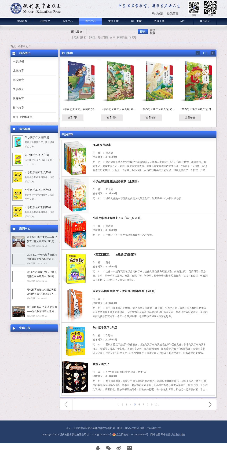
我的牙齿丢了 (101, 364)
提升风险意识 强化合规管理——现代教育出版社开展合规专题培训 (42, 310)
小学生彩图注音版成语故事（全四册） (116, 181)
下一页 (210, 404)
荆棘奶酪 (122, 37)
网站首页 (22, 21)
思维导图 (103, 37)
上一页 (66, 404)
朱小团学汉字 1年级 (105, 327)
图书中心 (23, 46)
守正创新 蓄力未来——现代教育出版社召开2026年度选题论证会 (42, 240)
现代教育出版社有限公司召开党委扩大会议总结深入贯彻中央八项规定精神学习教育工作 (41, 292)
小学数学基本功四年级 (38, 207)
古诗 (112, 37)
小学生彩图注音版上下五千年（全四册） (118, 218)
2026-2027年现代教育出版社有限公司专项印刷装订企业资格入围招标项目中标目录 (42, 257)
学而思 (133, 37)
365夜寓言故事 (102, 144)
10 (156, 404)
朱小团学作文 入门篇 (37, 154)
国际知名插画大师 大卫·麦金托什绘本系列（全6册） (125, 291)
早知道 (92, 37)
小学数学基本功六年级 (38, 172)
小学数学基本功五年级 (38, 189)
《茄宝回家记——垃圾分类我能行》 (115, 254)
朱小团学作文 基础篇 (37, 137)
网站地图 (154, 434)
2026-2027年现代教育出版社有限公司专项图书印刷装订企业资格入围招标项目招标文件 (42, 275)
